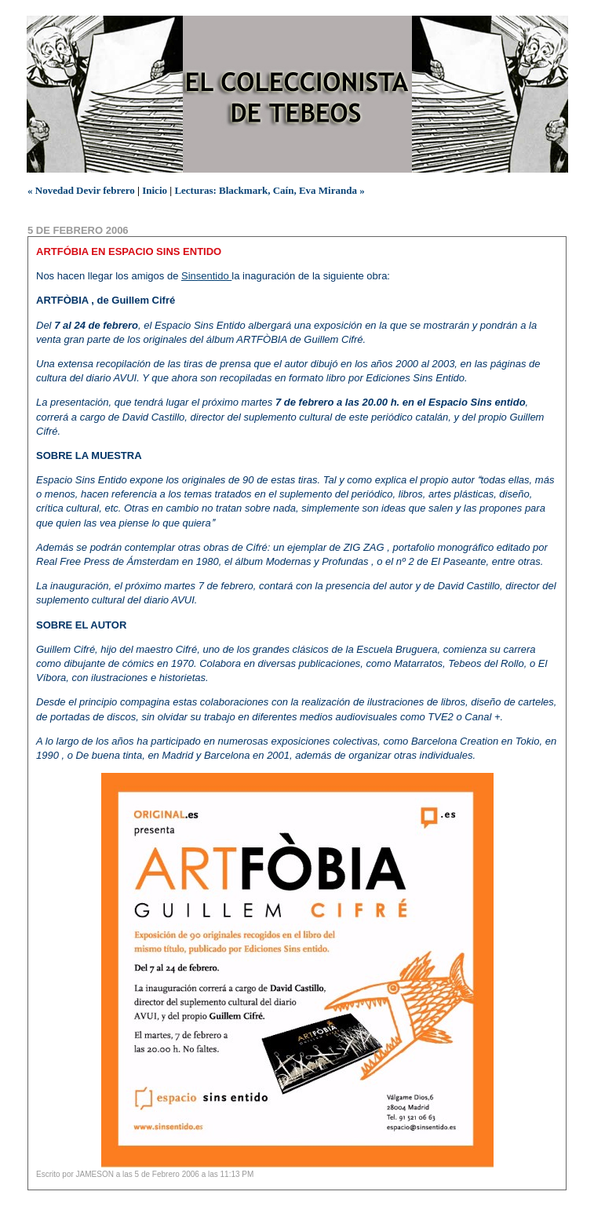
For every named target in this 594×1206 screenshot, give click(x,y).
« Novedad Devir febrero (81, 190)
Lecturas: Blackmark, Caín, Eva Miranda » (269, 190)
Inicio (154, 190)
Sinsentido (206, 276)
